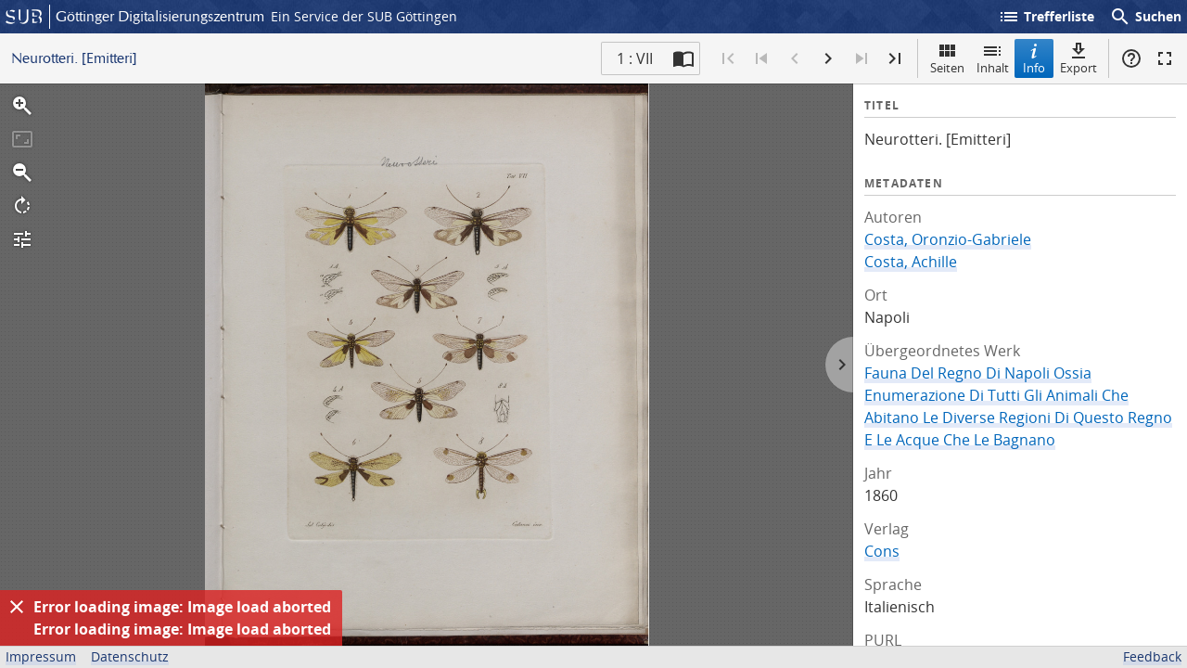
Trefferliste (1046, 17)
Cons (882, 551)
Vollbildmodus (1165, 58)
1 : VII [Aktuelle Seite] (635, 58)
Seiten (947, 58)
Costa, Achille (910, 261)
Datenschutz (130, 656)
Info (1034, 58)
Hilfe (1131, 58)
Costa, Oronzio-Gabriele (947, 239)
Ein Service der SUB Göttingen (364, 16)
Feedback (1152, 656)
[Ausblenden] (16, 606)
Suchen (1145, 17)
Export (1078, 58)
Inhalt (992, 58)
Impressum (41, 656)
